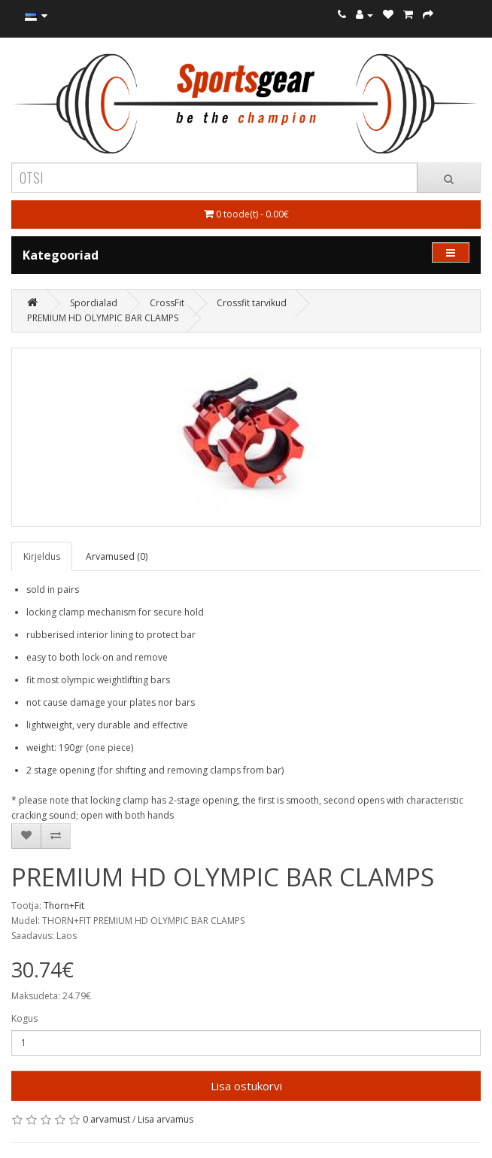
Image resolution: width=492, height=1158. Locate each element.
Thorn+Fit (64, 905)
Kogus (24, 1018)
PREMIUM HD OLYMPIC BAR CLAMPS (102, 318)
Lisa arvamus (165, 1119)
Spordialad (93, 302)
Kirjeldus (41, 556)
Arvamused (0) (116, 556)
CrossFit (167, 302)
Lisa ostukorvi (246, 1085)
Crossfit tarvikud (252, 302)
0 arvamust (106, 1119)
